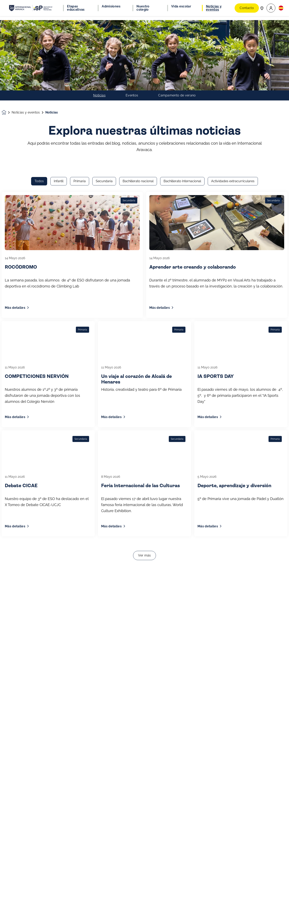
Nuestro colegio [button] (142, 8)
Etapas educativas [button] (75, 8)
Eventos (132, 25)
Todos (39, 62)
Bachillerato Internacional (182, 62)
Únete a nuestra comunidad (29, 890)
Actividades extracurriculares (232, 62)
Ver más (144, 436)
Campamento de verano (177, 25)
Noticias (99, 25)
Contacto (247, 8)
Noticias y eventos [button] (214, 8)
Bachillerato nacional (138, 62)
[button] (271, 8)
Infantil (58, 62)
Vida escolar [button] (181, 6)
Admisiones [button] (111, 6)
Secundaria (104, 62)
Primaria (79, 62)
